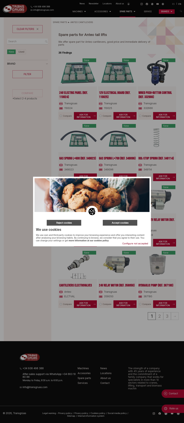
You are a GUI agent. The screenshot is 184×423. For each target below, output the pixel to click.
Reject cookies (64, 222)
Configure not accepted (135, 243)
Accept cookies (120, 222)
